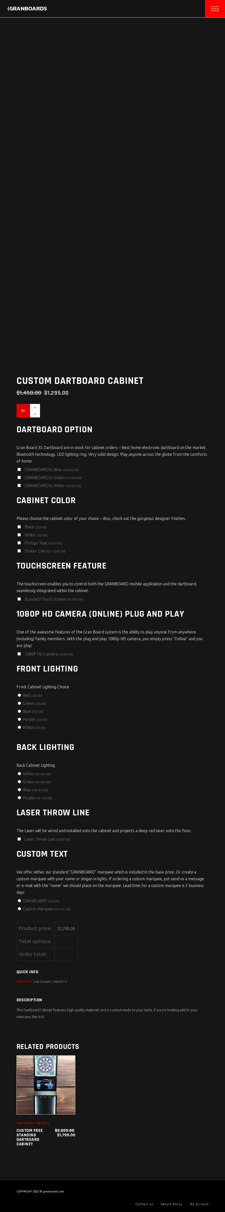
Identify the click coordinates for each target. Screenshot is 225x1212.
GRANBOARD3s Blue (52, 469)
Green (34, 703)
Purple (35, 719)
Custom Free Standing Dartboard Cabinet (30, 1137)
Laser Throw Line (48, 839)
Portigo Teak (44, 543)
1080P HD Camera (49, 654)
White (36, 535)
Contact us (144, 1204)
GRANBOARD (41, 901)
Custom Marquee (47, 909)
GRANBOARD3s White (53, 485)
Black (36, 527)
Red (32, 695)
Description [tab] (29, 1000)
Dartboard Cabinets (50, 982)
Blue (33, 711)
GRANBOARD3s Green (53, 477)
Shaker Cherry (45, 551)
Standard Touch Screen (54, 599)
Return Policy (171, 1204)
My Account (199, 1204)
